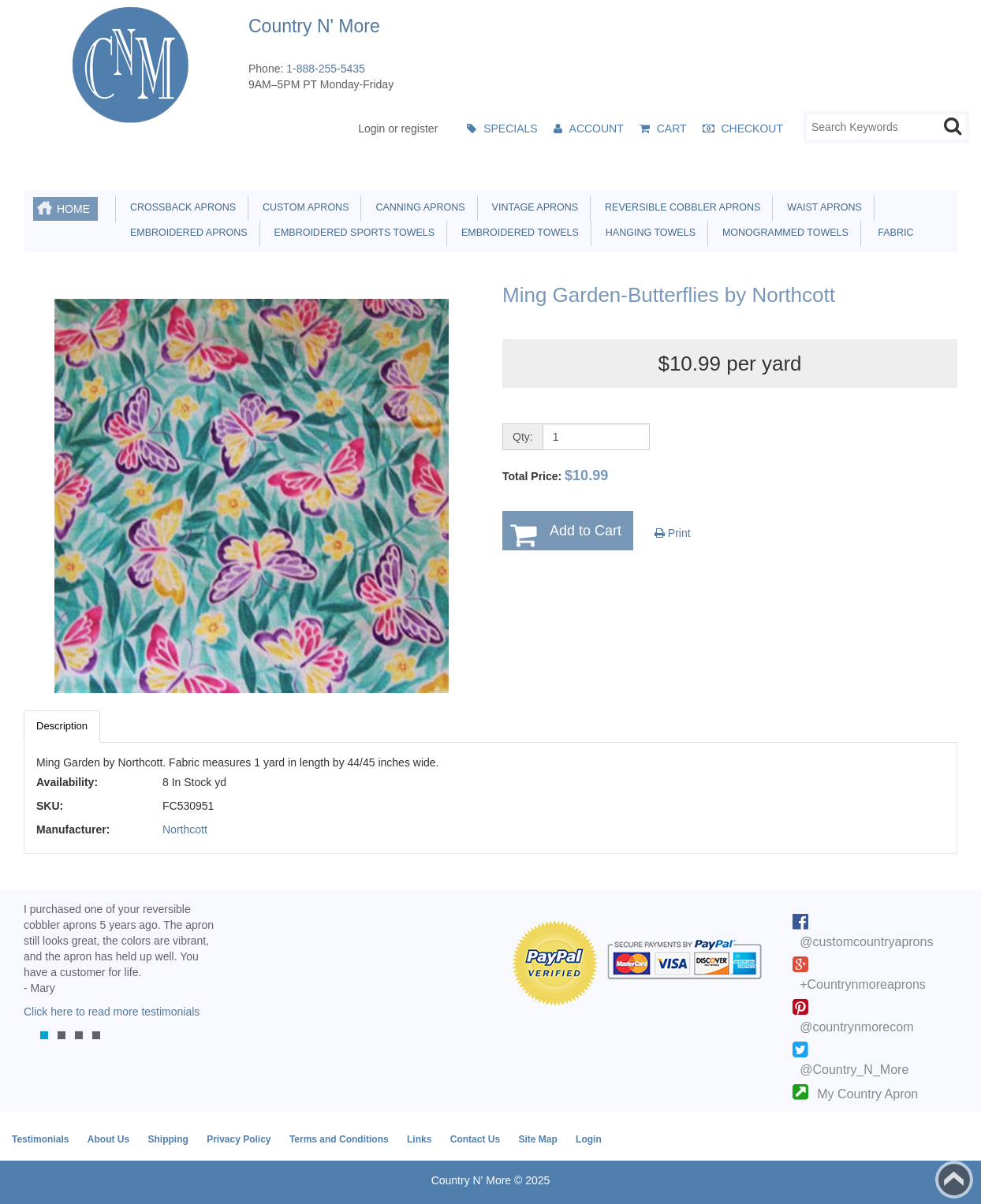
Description (62, 726)
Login (589, 1139)
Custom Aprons (303, 207)
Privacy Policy (238, 1139)
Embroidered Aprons (186, 232)
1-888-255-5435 (325, 68)
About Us (108, 1139)
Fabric (892, 232)
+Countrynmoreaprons (863, 984)
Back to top (954, 1179)
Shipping (167, 1139)
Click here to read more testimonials (112, 1011)
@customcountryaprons (866, 942)
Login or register (398, 128)
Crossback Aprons (180, 207)
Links (419, 1139)
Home (73, 209)
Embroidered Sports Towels (352, 232)
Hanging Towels (648, 232)
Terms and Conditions (339, 1139)
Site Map (537, 1139)
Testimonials (40, 1139)
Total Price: (555, 475)
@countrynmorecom (856, 1027)
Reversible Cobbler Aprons (679, 207)
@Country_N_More (854, 1069)
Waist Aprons (821, 207)
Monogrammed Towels (783, 232)
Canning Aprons (417, 207)
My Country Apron (867, 1094)
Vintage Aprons (532, 207)
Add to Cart (585, 531)
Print (673, 533)
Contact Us (475, 1139)
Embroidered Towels (517, 232)
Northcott (184, 829)
